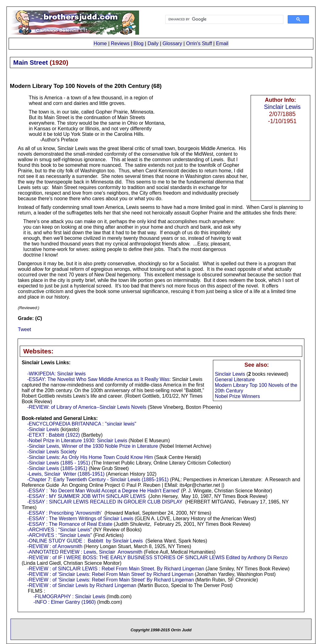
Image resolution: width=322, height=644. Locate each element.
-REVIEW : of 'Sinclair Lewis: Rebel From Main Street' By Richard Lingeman (110, 579)
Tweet (24, 329)
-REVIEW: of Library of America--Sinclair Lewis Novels (86, 407)
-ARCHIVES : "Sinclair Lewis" (59, 529)
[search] (223, 19)
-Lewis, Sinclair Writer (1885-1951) (65, 474)
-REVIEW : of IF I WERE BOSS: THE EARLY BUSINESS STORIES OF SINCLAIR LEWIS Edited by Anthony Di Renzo (157, 557)
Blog (138, 43)
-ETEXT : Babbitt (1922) (53, 435)
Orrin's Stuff (199, 43)
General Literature (235, 379)
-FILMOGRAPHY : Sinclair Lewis (69, 596)
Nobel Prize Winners (237, 396)
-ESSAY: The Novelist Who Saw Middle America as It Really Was (98, 379)
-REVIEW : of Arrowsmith (55, 546)
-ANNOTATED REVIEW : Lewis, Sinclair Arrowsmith (84, 552)
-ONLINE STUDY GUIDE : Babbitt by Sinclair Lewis (85, 540)
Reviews (120, 43)
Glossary (172, 43)
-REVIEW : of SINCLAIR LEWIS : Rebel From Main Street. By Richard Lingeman (115, 568)
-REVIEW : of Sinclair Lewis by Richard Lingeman (81, 585)
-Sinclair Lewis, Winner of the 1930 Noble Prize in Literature (92, 446)
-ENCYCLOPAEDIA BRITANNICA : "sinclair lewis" (81, 423)
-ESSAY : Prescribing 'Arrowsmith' (64, 513)
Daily (153, 43)
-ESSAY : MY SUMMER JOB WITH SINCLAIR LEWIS (86, 496)
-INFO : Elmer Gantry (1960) (63, 602)
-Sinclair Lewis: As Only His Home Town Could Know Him (90, 457)
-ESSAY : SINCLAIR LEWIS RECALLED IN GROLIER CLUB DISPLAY (104, 501)
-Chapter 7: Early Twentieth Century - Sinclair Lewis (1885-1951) (98, 479)
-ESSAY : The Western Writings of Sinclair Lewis (80, 518)
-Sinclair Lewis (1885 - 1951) (58, 462)
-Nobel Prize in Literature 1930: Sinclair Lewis (77, 440)
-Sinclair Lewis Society (52, 451)
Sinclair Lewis (282, 106)
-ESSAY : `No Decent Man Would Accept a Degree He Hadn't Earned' (103, 490)
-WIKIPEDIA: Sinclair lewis (56, 373)
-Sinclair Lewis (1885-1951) (57, 468)
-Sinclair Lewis (43, 429)
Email (222, 43)
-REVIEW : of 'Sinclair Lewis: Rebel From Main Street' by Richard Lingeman (110, 574)
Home (100, 43)
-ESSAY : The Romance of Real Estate (69, 524)
